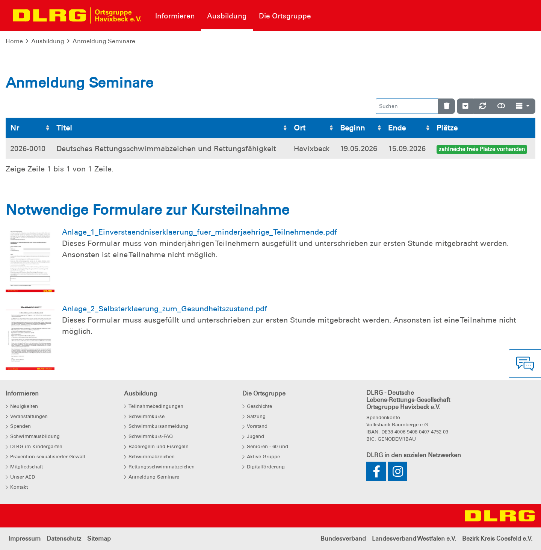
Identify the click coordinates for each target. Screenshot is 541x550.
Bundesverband (343, 538)
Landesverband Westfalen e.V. (414, 538)
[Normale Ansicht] (501, 106)
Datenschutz (64, 538)
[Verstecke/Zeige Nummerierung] (465, 106)
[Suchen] (407, 106)
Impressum (25, 538)
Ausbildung (47, 41)
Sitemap (99, 538)
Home (14, 41)
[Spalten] (522, 106)
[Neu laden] (483, 106)
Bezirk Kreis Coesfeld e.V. (497, 538)
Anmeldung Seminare (104, 41)
